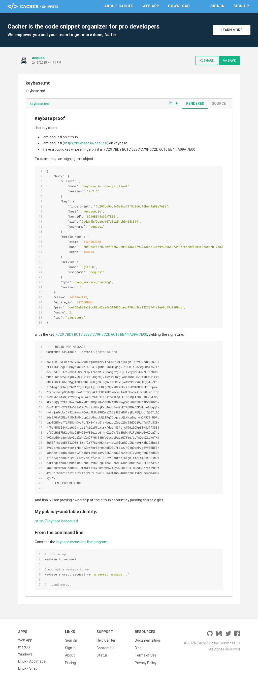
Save (229, 60)
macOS (24, 647)
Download (179, 6)
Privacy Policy (145, 661)
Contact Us (105, 647)
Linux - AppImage (32, 661)
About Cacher (119, 6)
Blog (138, 647)
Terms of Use (145, 654)
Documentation (147, 640)
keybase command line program (81, 542)
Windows (25, 654)
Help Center (105, 640)
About (70, 654)
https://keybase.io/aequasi (85, 143)
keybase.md (39, 103)
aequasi (38, 58)
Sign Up (241, 6)
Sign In (217, 6)
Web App (151, 6)
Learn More (231, 30)
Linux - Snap (28, 668)
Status (102, 654)
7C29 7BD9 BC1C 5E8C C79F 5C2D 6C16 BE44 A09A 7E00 (101, 334)
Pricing (70, 661)
